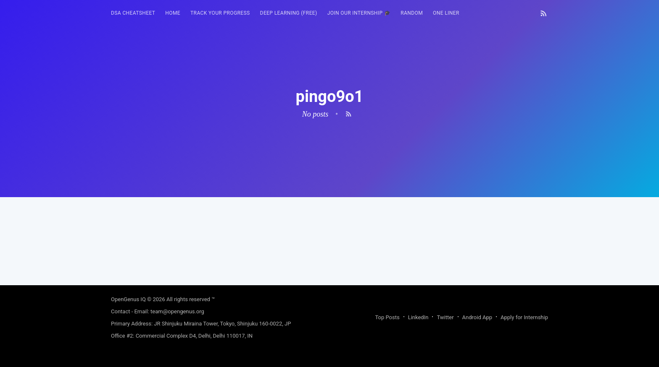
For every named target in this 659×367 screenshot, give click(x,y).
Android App (477, 317)
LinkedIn (418, 317)
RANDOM (412, 13)
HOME (172, 13)
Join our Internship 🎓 (359, 13)
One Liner (446, 13)
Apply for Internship (524, 317)
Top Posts (387, 317)
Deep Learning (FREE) (288, 13)
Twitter (445, 317)
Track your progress (220, 13)
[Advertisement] (329, 256)
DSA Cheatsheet (133, 13)
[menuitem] (133, 13)
